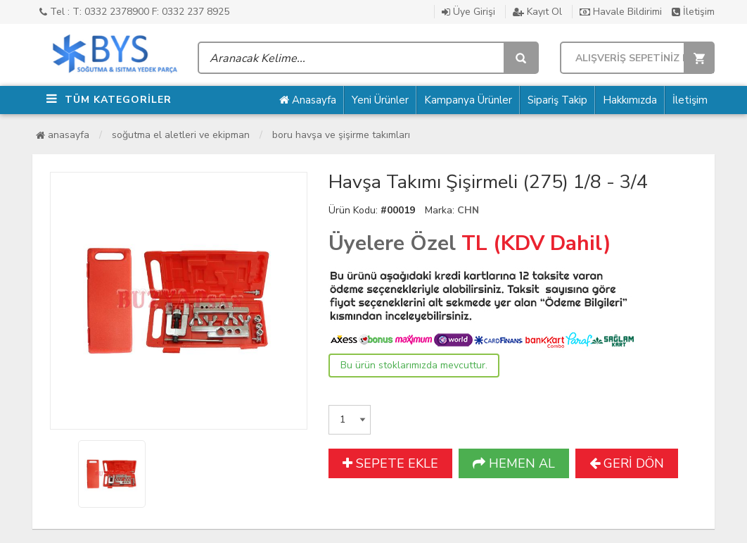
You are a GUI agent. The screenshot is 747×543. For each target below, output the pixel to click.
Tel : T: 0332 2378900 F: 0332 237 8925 (134, 11)
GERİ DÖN (626, 463)
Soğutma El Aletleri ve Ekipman (181, 135)
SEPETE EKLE (390, 463)
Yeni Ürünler (380, 100)
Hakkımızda (630, 100)
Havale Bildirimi (621, 11)
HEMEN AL (514, 463)
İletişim (693, 11)
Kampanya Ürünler (468, 100)
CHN (468, 210)
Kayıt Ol (537, 11)
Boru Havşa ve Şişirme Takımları (341, 135)
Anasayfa (307, 100)
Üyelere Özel (392, 243)
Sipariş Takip (557, 100)
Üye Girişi (468, 11)
